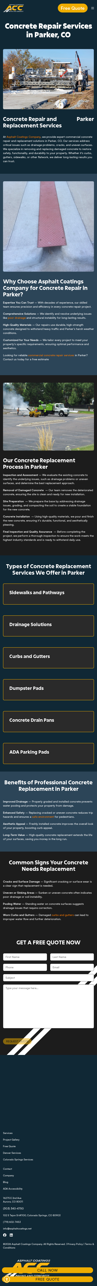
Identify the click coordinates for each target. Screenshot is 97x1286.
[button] (7, 1279)
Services (8, 1133)
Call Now (47, 1270)
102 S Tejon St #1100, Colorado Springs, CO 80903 (32, 1215)
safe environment (43, 816)
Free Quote (73, 8)
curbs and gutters (63, 915)
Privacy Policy (75, 1244)
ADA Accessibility (13, 1188)
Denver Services (12, 1152)
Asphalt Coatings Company (24, 136)
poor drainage (17, 317)
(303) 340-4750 (13, 1208)
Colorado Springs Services (18, 1159)
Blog (5, 1182)
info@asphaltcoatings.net (17, 1228)
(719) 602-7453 (12, 1221)
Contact (7, 1168)
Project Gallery (11, 1139)
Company (8, 1175)
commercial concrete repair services (51, 355)
